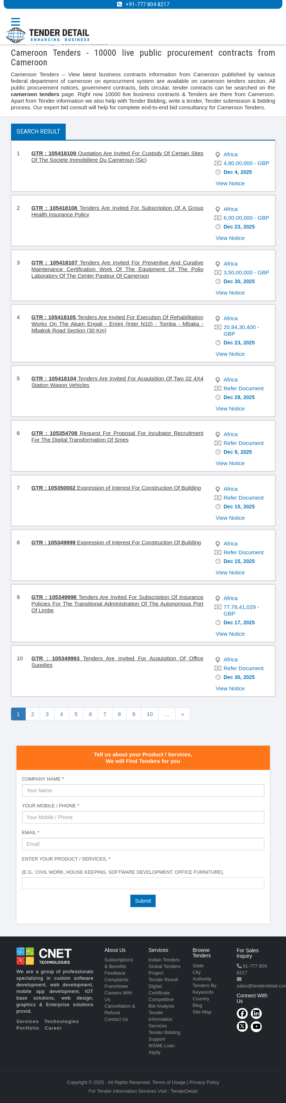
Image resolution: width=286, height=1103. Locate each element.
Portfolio (28, 1028)
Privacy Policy (204, 1082)
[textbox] (26, 883)
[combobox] (143, 883)
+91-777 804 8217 (147, 4)
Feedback (115, 973)
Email (30, 832)
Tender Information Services (161, 1019)
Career (53, 1028)
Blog (197, 1005)
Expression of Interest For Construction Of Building (116, 488)
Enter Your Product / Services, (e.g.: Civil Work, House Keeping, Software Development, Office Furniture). (123, 865)
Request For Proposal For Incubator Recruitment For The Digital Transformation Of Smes (118, 436)
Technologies (61, 1021)
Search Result (38, 131)
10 (150, 714)
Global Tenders (165, 966)
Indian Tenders (164, 960)
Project (156, 973)
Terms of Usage (169, 1082)
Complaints (116, 979)
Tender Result (163, 979)
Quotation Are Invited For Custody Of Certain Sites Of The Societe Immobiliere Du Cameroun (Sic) (118, 156)
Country (201, 998)
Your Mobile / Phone (50, 805)
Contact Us (116, 1019)
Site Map (202, 1012)
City (197, 972)
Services (28, 1021)
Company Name (43, 779)
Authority (202, 979)
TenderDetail (184, 1091)
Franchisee (116, 986)
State (198, 965)
